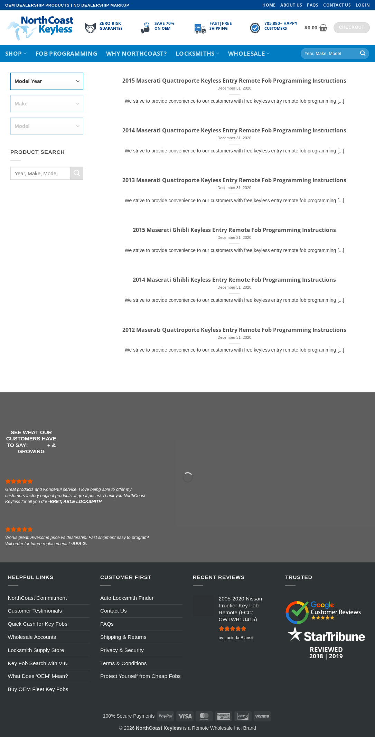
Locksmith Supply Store (36, 650)
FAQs (312, 5)
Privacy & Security (122, 650)
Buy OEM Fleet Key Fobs (38, 689)
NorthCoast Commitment (37, 598)
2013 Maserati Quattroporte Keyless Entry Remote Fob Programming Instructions (234, 180)
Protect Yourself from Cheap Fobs (140, 676)
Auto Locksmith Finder (126, 598)
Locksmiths (197, 53)
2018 (316, 656)
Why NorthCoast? (136, 53)
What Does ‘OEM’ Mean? (38, 676)
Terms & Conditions (123, 663)
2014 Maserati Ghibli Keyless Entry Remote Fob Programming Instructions (234, 279)
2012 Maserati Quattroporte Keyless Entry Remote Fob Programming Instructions (234, 330)
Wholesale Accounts (32, 637)
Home (268, 5)
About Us (291, 5)
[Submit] (362, 53)
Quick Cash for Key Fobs (37, 624)
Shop (16, 53)
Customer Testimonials (35, 611)
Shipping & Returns (123, 637)
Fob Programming (66, 53)
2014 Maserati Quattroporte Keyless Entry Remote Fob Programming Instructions (234, 130)
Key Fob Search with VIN (38, 663)
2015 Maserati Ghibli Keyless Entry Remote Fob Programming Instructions (234, 230)
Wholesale (249, 53)
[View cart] (315, 27)
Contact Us (336, 5)
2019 (336, 656)
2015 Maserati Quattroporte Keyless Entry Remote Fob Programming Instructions (234, 80)
